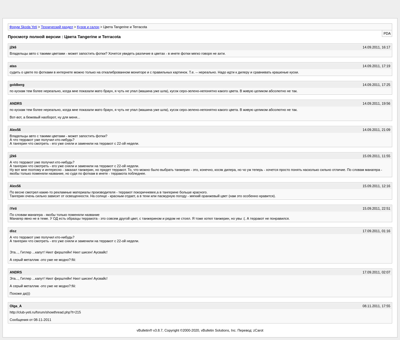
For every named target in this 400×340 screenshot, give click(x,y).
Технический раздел (57, 27)
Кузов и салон (88, 27)
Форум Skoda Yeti (23, 27)
